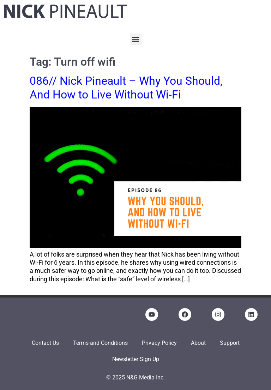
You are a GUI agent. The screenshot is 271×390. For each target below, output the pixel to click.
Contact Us (45, 343)
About (198, 343)
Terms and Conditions (100, 343)
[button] (135, 39)
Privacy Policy (159, 343)
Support (230, 343)
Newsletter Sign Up (135, 359)
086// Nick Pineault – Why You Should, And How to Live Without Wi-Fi (126, 87)
